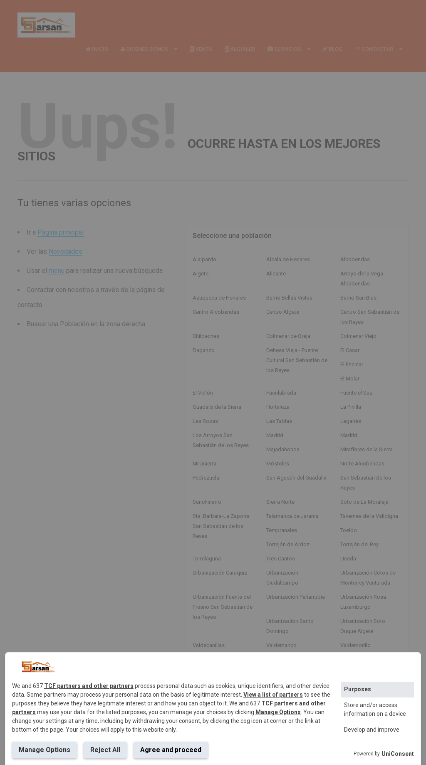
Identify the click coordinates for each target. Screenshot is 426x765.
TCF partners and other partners (89, 685)
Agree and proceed (170, 750)
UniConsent (397, 753)
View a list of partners (273, 694)
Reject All (105, 750)
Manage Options (278, 712)
